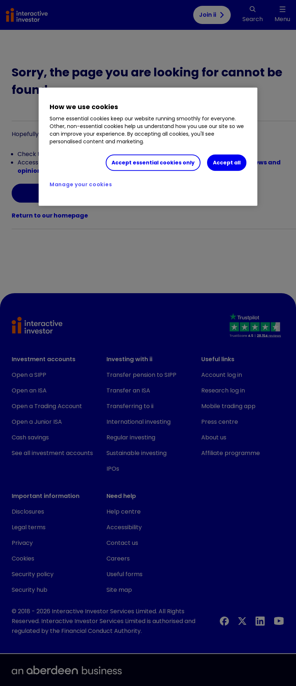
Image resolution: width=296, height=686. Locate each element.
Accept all (227, 162)
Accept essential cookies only (153, 162)
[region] (148, 147)
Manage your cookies (81, 184)
